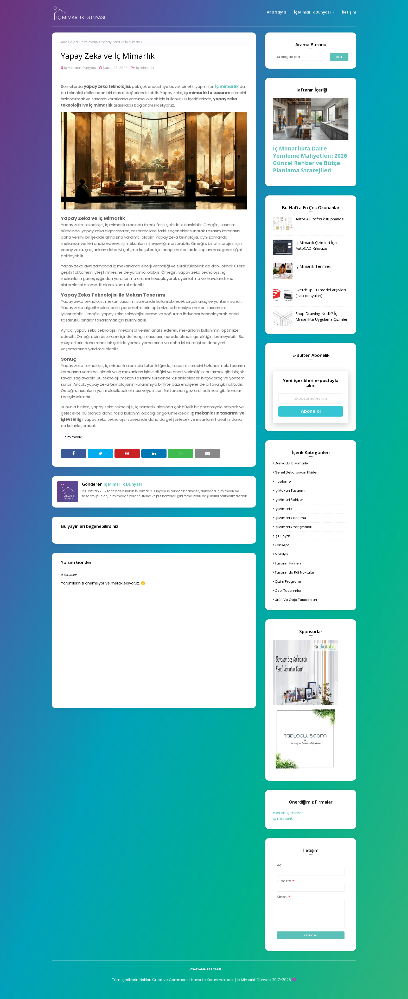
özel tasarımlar (288, 590)
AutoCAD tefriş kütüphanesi (320, 218)
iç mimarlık (89, 42)
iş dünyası (283, 536)
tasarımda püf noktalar (294, 572)
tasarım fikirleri (288, 563)
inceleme (283, 481)
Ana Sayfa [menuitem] (276, 12)
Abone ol (311, 411)
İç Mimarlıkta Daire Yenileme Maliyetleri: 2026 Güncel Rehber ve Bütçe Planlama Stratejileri (310, 159)
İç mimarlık (227, 86)
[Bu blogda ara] (301, 57)
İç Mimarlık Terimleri (313, 266)
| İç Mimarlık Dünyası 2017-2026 (262, 979)
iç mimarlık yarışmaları (293, 526)
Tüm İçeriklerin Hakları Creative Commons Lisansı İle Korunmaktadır (173, 979)
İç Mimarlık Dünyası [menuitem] (312, 12)
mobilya (281, 554)
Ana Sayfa (69, 42)
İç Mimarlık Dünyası (80, 67)
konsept (282, 545)
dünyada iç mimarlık (292, 463)
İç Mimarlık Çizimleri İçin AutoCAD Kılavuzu (316, 245)
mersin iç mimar (288, 813)
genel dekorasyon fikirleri (296, 472)
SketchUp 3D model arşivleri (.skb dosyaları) (321, 292)
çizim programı (288, 581)
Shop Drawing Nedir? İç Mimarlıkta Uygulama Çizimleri (322, 316)
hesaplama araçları (204, 969)
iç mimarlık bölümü (290, 517)
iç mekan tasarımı (290, 490)
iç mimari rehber (289, 499)
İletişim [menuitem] (349, 12)
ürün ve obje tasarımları (296, 599)
